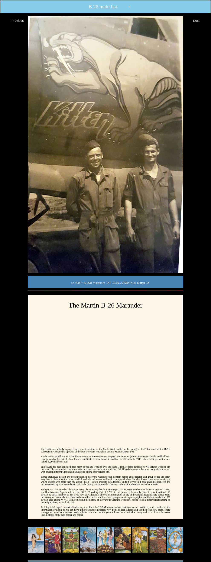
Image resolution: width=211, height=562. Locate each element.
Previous (14, 20)
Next (200, 20)
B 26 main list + (105, 6)
